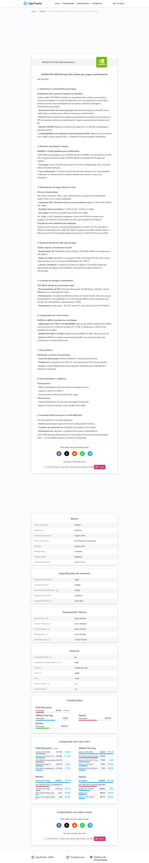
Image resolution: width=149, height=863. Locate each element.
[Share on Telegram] (90, 453)
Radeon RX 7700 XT (86, 789)
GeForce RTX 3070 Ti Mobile (90, 760)
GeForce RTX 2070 (86, 764)
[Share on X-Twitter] (66, 453)
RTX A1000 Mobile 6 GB (45, 793)
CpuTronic (32, 3)
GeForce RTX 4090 (86, 752)
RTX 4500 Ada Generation (46, 760)
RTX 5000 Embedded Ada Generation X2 (51, 768)
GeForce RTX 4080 (43, 752)
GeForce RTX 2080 (43, 789)
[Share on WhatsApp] (82, 453)
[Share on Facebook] (58, 453)
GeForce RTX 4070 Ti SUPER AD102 (49, 756)
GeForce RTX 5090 (43, 780)
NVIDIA (42, 11)
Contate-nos (78, 857)
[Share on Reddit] (74, 453)
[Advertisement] (74, 32)
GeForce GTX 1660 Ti (87, 797)
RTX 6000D (83, 780)
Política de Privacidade (100, 858)
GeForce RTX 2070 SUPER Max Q (91, 768)
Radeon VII (83, 793)
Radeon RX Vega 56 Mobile (46, 797)
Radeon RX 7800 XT (43, 764)
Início (57, 3)
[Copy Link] (100, 467)
